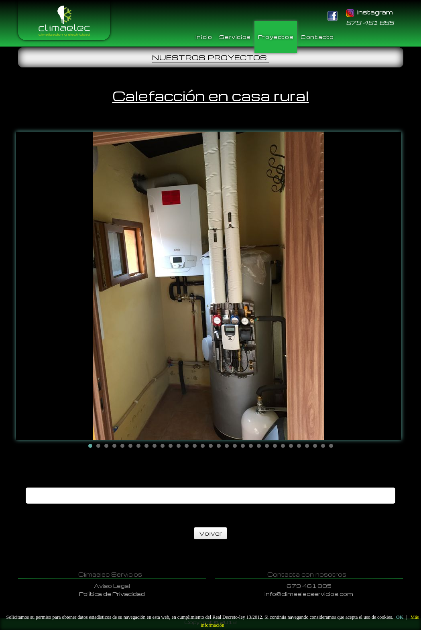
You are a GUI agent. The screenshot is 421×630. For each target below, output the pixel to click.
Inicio (203, 36)
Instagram (369, 12)
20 (243, 446)
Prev (28, 285)
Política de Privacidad (112, 593)
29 (315, 446)
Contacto (317, 36)
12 (179, 446)
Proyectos (275, 36)
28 (307, 446)
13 (187, 446)
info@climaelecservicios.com (308, 593)
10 (163, 446)
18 (227, 446)
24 (275, 446)
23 (267, 446)
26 (291, 446)
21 (251, 446)
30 (323, 446)
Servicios (234, 36)
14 (195, 446)
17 (219, 446)
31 (331, 446)
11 (171, 446)
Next (392, 285)
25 (283, 446)
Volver (210, 533)
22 (259, 446)
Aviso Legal (112, 585)
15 (203, 446)
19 (235, 446)
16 (211, 446)
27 (299, 446)
